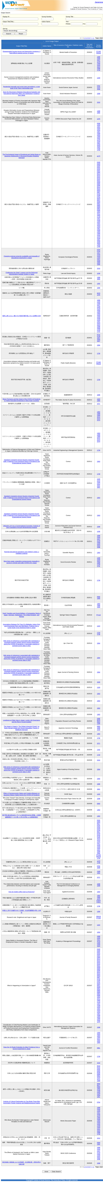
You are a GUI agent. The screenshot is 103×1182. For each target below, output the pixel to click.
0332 (98, 169)
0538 (98, 1072)
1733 (98, 633)
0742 (98, 194)
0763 (98, 249)
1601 (98, 487)
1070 (98, 1077)
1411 (98, 1039)
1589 (98, 1081)
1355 (98, 135)
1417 (98, 253)
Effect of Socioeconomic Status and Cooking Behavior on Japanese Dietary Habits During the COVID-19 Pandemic (21, 794)
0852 (98, 203)
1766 (98, 150)
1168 (98, 1090)
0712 (98, 334)
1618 (98, 1063)
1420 (98, 258)
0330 (98, 165)
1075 (98, 838)
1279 (98, 62)
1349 (98, 63)
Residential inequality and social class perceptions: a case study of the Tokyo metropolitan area (21, 87)
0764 (98, 251)
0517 (98, 823)
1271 (98, 1079)
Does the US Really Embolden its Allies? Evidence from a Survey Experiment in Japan (21, 1048)
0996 (98, 210)
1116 (98, 217)
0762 (98, 86)
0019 (98, 1066)
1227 (98, 60)
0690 (98, 597)
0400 (98, 822)
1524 (98, 325)
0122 (98, 1067)
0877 (98, 1085)
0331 (98, 167)
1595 (98, 264)
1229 (98, 1093)
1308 (98, 133)
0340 (98, 1071)
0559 (98, 182)
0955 (98, 726)
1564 (98, 643)
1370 (98, 899)
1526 (98, 682)
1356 (98, 911)
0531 (98, 180)
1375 (98, 119)
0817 (98, 832)
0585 (98, 184)
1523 (98, 67)
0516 (98, 179)
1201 (98, 127)
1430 (98, 317)
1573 (98, 418)
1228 (98, 307)
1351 (98, 1097)
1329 (98, 687)
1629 (98, 146)
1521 (98, 486)
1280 (98, 310)
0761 (98, 825)
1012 (98, 1138)
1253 (98, 128)
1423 (98, 626)
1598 (98, 68)
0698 (98, 1074)
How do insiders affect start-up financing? (22, 892)
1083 (98, 892)
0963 (98, 208)
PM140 (98, 53)
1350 (98, 313)
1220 (98, 479)
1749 (98, 474)
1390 (98, 137)
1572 (98, 417)
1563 (98, 461)
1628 (98, 145)
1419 (98, 256)
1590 (98, 288)
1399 (98, 111)
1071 (98, 213)
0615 (98, 189)
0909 (98, 1143)
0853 (98, 1076)
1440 (98, 320)
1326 (98, 482)
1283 (98, 1032)
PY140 (98, 51)
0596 (98, 123)
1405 (98, 598)
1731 (98, 331)
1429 (98, 65)
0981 (98, 1048)
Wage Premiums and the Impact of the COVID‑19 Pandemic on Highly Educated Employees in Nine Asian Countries (22, 400)
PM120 (98, 916)
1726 (98, 1056)
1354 (98, 873)
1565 (98, 113)
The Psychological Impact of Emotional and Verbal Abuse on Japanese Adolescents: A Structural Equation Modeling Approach (21, 156)
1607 (98, 341)
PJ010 (98, 900)
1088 (98, 57)
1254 (98, 130)
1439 (98, 318)
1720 (98, 755)
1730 (98, 70)
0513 (98, 174)
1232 (98, 730)
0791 (98, 197)
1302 (98, 1144)
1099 (98, 728)
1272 (98, 481)
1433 (98, 794)
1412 (98, 484)
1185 (98, 723)
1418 (98, 254)
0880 (98, 205)
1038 (98, 273)
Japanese (99, 2)
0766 (98, 195)
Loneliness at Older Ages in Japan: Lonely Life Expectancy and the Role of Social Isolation (21, 721)
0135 (98, 837)
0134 (98, 835)
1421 (98, 259)
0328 (98, 162)
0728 (98, 336)
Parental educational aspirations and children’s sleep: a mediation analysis (21, 552)
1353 (98, 1036)
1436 (98, 531)
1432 (98, 138)
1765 (98, 148)
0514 (98, 175)
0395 (98, 718)
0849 (98, 202)
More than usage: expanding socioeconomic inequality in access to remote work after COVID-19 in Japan (22, 562)
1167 (98, 218)
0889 (98, 207)
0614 (98, 187)
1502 (98, 1041)
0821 (98, 200)
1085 (98, 215)
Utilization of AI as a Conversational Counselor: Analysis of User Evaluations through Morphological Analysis (21, 526)
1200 (98, 125)
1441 (98, 322)
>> (93, 38)
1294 (98, 1095)
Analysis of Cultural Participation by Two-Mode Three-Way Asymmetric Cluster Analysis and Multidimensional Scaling (21, 1102)
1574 (98, 420)
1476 (98, 295)
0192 (98, 1069)
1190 (98, 220)
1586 (98, 784)
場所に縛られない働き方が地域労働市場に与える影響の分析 (21, 316)
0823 (98, 722)
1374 (98, 87)
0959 (98, 1087)
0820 (98, 199)
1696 (98, 395)
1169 (98, 1092)
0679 (98, 293)
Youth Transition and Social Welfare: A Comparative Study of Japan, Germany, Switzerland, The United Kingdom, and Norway (21, 614)
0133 (98, 833)
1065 (98, 1088)
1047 (98, 338)
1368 (98, 413)
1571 (98, 404)
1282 (98, 283)
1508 (98, 89)
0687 (98, 192)
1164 (98, 58)
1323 (98, 399)
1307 (98, 132)
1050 (98, 339)
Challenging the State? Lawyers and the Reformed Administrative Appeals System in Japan (21, 273)
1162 (98, 749)
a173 (98, 156)
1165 (98, 303)
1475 (98, 140)
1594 (98, 263)
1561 (98, 143)
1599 (98, 328)
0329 (98, 164)
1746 (98, 906)
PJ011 (98, 902)
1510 (98, 102)
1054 (98, 212)
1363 (98, 412)
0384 (98, 172)
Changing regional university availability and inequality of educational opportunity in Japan (21, 257)
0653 (98, 190)
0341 (98, 170)
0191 (98, 820)
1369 (98, 415)
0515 (98, 177)
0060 (98, 803)
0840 (98, 1083)
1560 (98, 401)
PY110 (98, 615)
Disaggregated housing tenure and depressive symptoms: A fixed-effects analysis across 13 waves (21, 52)
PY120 (98, 918)
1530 (98, 141)
